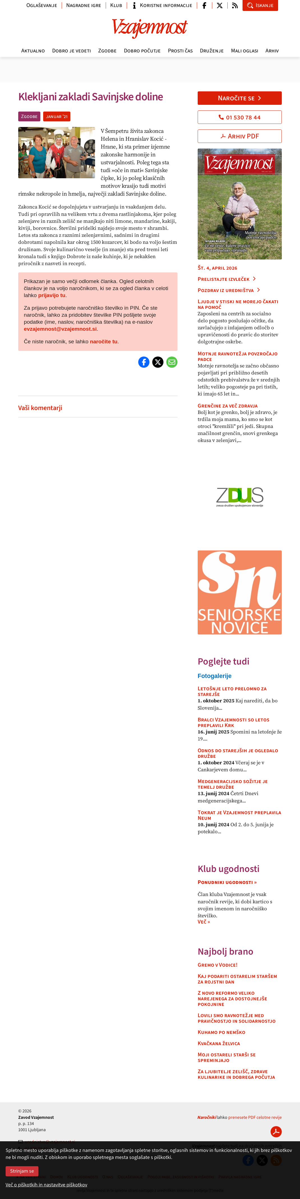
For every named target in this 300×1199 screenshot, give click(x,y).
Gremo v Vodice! (217, 965)
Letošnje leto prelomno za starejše (232, 691)
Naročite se (240, 98)
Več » (204, 922)
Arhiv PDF (240, 136)
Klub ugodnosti (229, 869)
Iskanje (260, 5)
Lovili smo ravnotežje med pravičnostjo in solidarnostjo (237, 1018)
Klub (116, 5)
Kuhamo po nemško (221, 1032)
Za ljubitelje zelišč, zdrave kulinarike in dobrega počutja (236, 1074)
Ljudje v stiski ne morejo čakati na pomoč (238, 304)
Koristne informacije (161, 5)
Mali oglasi (244, 51)
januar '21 (57, 116)
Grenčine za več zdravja (228, 406)
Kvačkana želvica (219, 1043)
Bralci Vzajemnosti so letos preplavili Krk (233, 722)
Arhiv (272, 51)
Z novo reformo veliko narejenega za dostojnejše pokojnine (232, 998)
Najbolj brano (225, 952)
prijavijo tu (51, 295)
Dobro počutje (142, 51)
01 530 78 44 (240, 117)
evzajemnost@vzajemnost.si (60, 329)
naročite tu (103, 341)
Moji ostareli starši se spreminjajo (227, 1057)
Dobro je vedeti (71, 51)
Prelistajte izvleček (227, 279)
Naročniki (206, 1117)
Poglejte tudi (224, 661)
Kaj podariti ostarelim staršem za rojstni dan (237, 979)
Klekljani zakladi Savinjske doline (91, 97)
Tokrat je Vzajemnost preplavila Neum (239, 815)
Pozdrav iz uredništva (229, 290)
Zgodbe (107, 51)
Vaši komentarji (40, 408)
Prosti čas (180, 51)
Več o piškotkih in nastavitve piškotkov (46, 1184)
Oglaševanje (41, 5)
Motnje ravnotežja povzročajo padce (238, 356)
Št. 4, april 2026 (217, 268)
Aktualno (33, 51)
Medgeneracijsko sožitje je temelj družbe (233, 784)
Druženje (212, 51)
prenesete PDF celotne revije (255, 1117)
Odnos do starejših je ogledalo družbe (238, 753)
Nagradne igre (83, 5)
